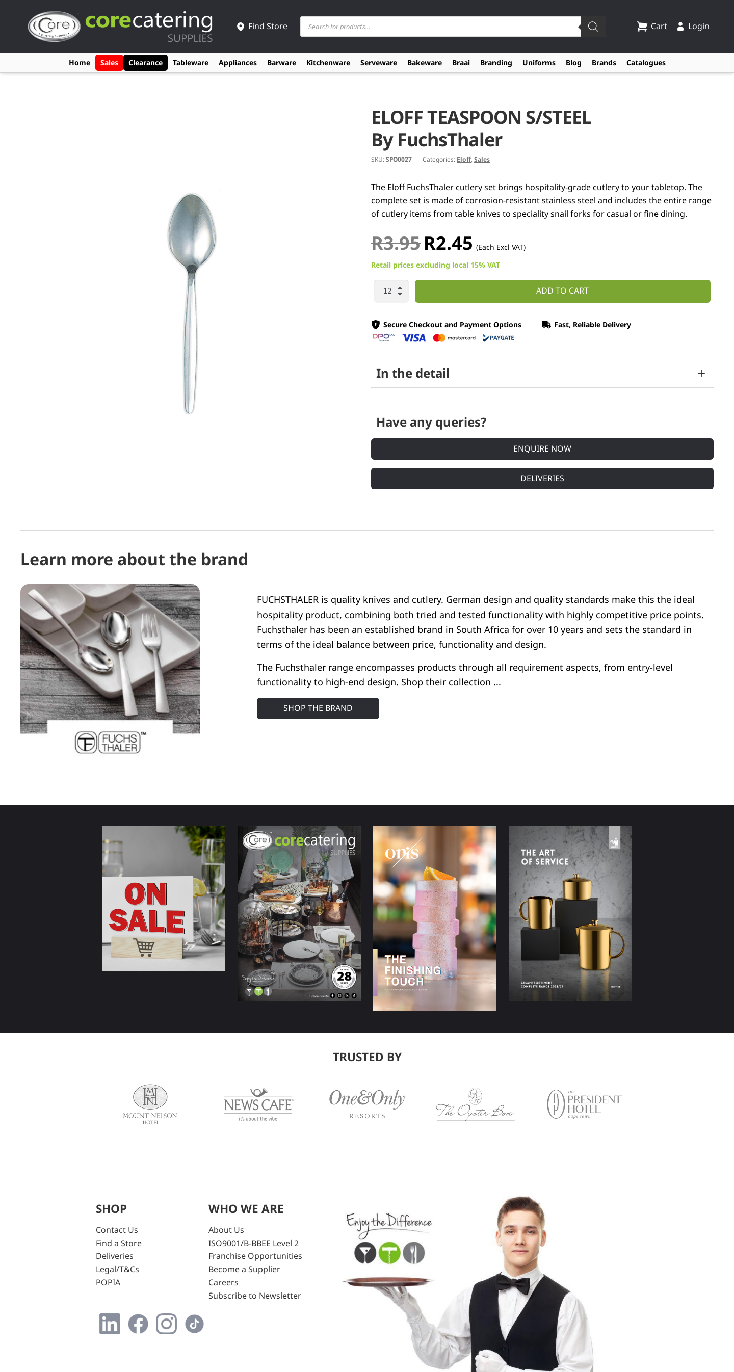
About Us (226, 1229)
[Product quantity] (391, 291)
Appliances (238, 62)
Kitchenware (328, 62)
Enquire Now (542, 448)
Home (79, 62)
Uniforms (539, 62)
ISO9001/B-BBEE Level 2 (253, 1243)
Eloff (464, 159)
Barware (281, 62)
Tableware (190, 62)
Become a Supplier (244, 1269)
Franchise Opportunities (255, 1255)
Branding (496, 62)
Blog (574, 62)
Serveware (378, 62)
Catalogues (646, 62)
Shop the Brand (318, 708)
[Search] (593, 26)
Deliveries (542, 478)
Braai (461, 62)
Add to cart (562, 290)
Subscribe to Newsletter (254, 1295)
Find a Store (119, 1243)
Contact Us (117, 1229)
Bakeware (424, 62)
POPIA (108, 1282)
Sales (109, 62)
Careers (223, 1282)
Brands (604, 62)
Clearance (145, 62)
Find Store (261, 26)
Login (692, 26)
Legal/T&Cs (117, 1269)
